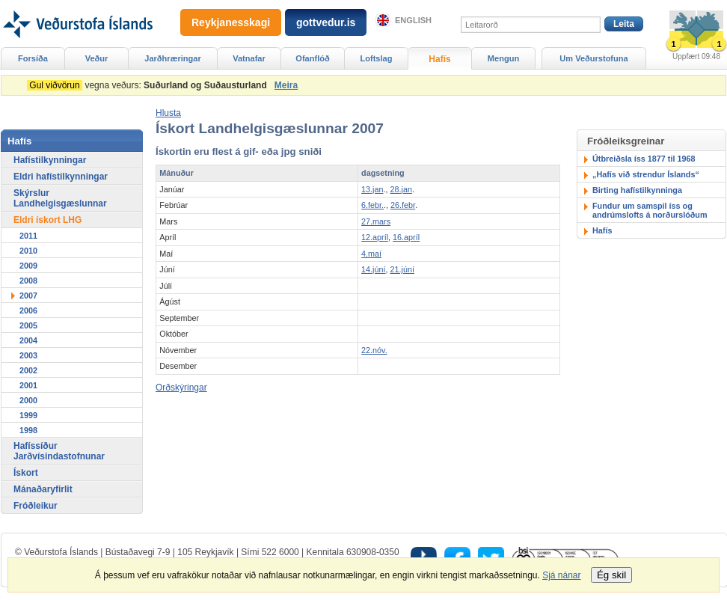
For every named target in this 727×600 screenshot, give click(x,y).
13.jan (372, 189)
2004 (28, 340)
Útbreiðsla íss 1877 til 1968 (643, 158)
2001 (28, 385)
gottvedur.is (325, 22)
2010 (28, 250)
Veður (96, 58)
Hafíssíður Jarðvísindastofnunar (59, 451)
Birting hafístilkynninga (637, 190)
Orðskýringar (181, 387)
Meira (286, 85)
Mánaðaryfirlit (43, 489)
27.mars (375, 221)
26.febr (402, 204)
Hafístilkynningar (49, 160)
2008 (28, 280)
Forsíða (33, 58)
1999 (28, 415)
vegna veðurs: (149, 85)
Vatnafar (249, 58)
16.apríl (406, 237)
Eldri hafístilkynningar (60, 176)
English (413, 20)
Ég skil (611, 575)
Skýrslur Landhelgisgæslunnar (60, 198)
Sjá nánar (561, 575)
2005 (28, 325)
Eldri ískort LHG (47, 220)
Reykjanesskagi (230, 22)
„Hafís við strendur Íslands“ (645, 174)
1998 (28, 430)
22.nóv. (374, 350)
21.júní (402, 269)
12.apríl (374, 237)
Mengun (503, 58)
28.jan (401, 189)
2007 (28, 295)
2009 (28, 265)
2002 (28, 370)
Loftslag (377, 58)
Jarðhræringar (172, 58)
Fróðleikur (35, 505)
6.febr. (372, 204)
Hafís (602, 230)
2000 (28, 400)
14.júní (373, 269)
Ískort (25, 473)
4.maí (371, 253)
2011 (28, 235)
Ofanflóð (312, 58)
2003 (28, 355)
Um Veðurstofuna (593, 58)
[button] (168, 113)
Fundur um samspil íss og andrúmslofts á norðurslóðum (650, 210)
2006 (28, 310)
